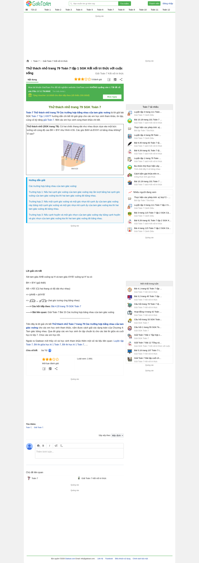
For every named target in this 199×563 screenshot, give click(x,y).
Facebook (109, 559)
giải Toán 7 (48, 120)
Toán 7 (36, 61)
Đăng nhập (168, 3)
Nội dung (32, 79)
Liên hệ (100, 559)
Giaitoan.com (27, 61)
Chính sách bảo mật (140, 559)
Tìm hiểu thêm (58, 91)
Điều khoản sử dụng (122, 559)
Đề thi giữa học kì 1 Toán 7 (47, 344)
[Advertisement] (99, 37)
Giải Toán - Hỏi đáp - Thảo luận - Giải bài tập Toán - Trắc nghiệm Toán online (43, 3)
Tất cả (34, 9)
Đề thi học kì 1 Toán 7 (73, 344)
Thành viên (154, 3)
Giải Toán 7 (38, 427)
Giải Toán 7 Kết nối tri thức (55, 61)
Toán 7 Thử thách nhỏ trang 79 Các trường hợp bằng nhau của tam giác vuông (68, 112)
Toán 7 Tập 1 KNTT (41, 116)
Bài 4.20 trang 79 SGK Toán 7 (66, 306)
